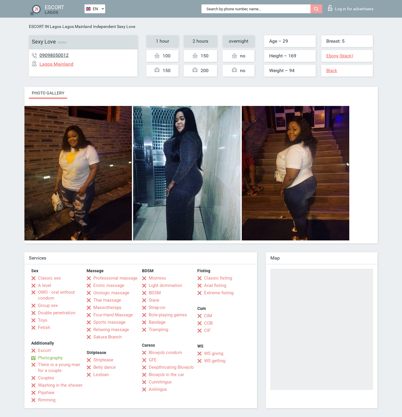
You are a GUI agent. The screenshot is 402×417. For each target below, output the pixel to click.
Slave (154, 300)
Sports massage (109, 322)
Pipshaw (46, 392)
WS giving (213, 353)
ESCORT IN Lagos (45, 26)
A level (44, 285)
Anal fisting (215, 285)
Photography (50, 357)
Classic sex (49, 278)
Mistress (157, 278)
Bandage (157, 322)
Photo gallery (48, 93)
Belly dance (104, 367)
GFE (153, 360)
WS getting (214, 360)
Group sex (48, 305)
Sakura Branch (107, 337)
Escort (44, 350)
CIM (208, 315)
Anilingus (158, 389)
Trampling (158, 329)
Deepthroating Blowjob (171, 367)
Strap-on (157, 307)
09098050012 (54, 55)
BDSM (155, 292)
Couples (46, 378)
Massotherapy (107, 307)
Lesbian (101, 374)
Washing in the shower (60, 385)
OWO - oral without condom (56, 295)
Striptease (103, 360)
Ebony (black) (339, 56)
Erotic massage (108, 285)
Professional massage (115, 278)
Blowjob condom (165, 352)
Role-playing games (168, 315)
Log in (350, 8)
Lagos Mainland (77, 26)
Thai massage (107, 300)
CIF (207, 330)
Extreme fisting (219, 292)
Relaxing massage (111, 329)
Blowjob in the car (166, 374)
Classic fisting (218, 278)
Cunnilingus (160, 382)
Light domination (165, 285)
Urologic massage (111, 292)
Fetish (44, 327)
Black (331, 70)
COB (208, 323)
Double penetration (56, 312)
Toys (42, 320)
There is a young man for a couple (59, 367)
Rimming (46, 400)
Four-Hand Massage (113, 315)
